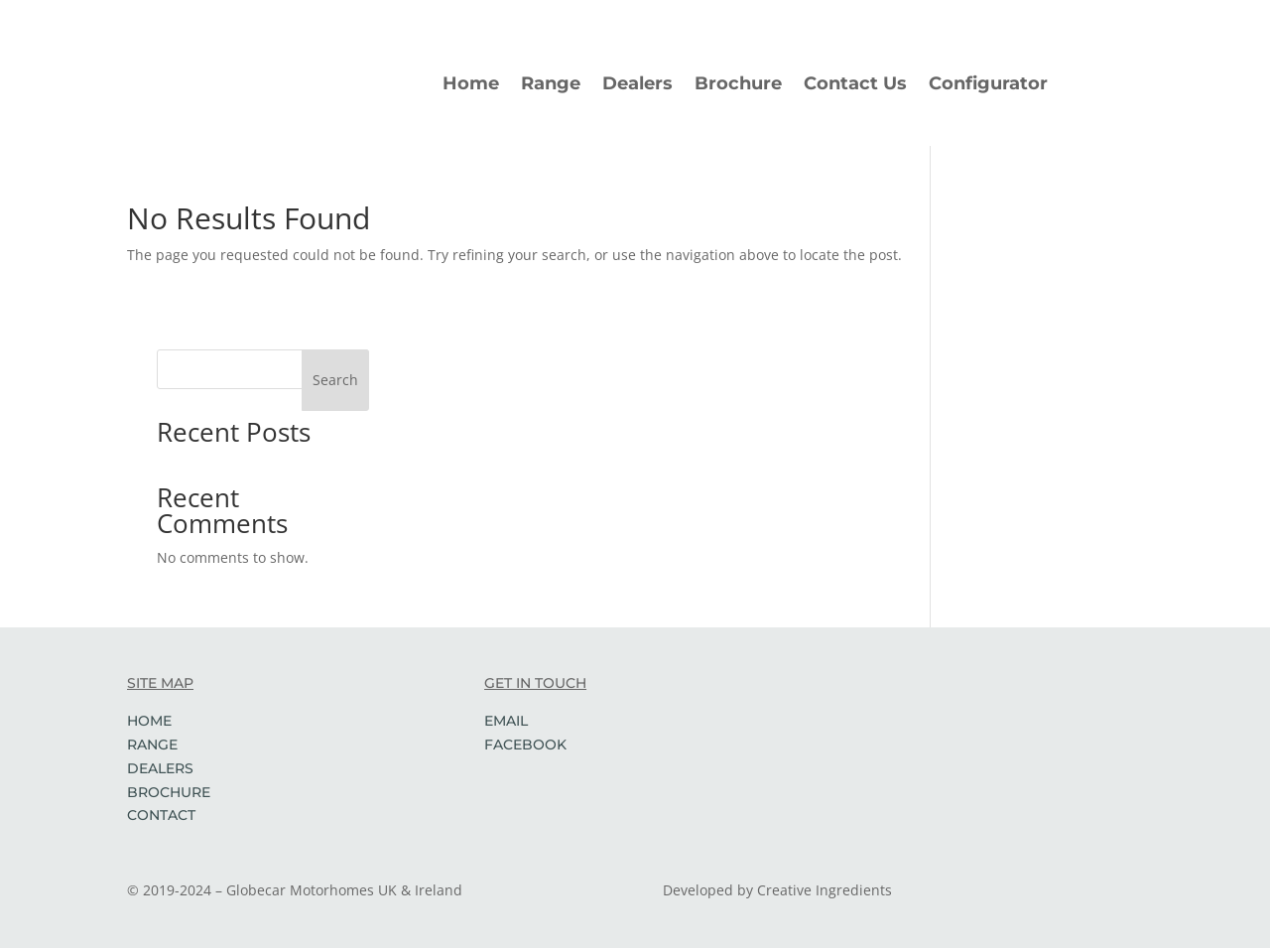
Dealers (637, 83)
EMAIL (506, 721)
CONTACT (161, 815)
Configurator (988, 83)
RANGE (152, 744)
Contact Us (855, 83)
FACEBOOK (525, 744)
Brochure (738, 83)
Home (471, 83)
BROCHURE (168, 792)
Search (335, 379)
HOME (149, 721)
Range (550, 83)
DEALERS (160, 768)
